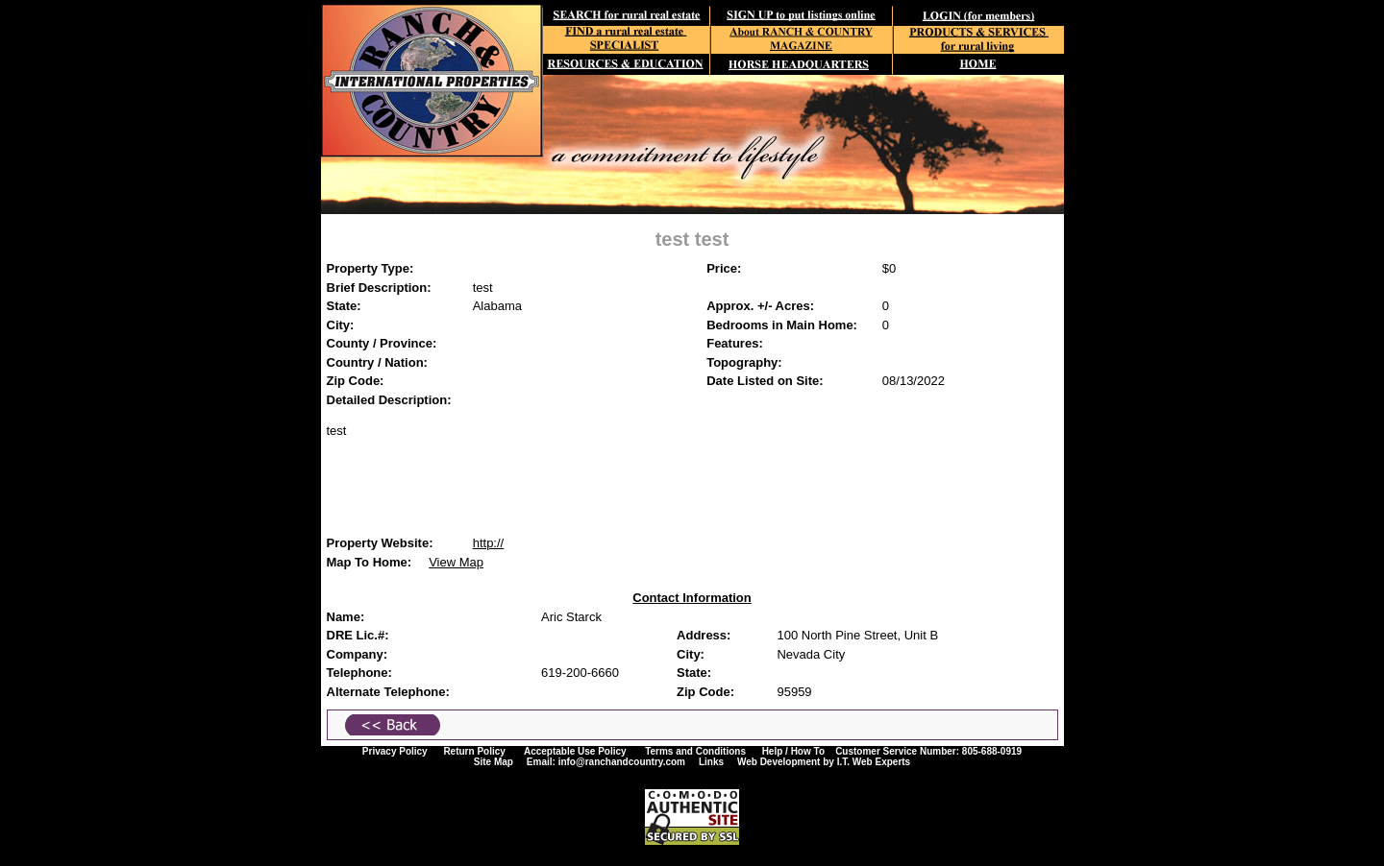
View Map (456, 562)
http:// (489, 543)
